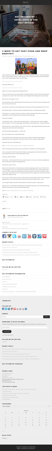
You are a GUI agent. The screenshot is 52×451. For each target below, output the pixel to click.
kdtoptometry (18, 56)
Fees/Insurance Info (6, 279)
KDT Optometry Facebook (12, 364)
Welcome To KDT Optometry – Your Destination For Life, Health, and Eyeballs (19, 291)
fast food (8, 208)
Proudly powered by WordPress (26, 447)
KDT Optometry (8, 260)
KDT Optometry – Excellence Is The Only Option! (26, 20)
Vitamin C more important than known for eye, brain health (15, 393)
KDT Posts (4, 281)
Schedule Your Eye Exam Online (9, 286)
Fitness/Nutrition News (29, 56)
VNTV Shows (5, 289)
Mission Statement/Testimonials (9, 284)
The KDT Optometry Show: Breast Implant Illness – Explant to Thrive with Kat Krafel (20, 255)
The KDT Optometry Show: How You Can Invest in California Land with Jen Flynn (19, 252)
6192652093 (5, 376)
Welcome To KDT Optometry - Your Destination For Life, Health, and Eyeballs (19, 389)
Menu (26, 2)
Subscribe (7, 331)
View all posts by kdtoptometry (15, 217)
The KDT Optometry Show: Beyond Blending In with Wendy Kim (16, 250)
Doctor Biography (6, 276)
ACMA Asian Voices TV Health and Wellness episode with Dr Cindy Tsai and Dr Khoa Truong (22, 245)
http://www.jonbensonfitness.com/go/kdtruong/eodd (20, 145)
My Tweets (4, 269)
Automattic (31, 448)
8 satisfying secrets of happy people (10, 397)
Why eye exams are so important (9, 247)
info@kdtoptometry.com (7, 377)
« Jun (3, 431)
